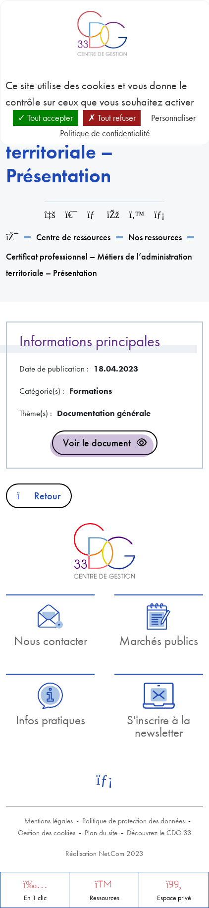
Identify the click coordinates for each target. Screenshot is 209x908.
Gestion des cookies (46, 833)
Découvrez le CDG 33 (159, 833)
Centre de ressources (73, 237)
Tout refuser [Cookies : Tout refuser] (112, 117)
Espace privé (174, 898)
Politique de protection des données (133, 821)
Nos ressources (155, 237)
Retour (39, 495)
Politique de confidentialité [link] (105, 133)
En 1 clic (35, 898)
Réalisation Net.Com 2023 (104, 853)
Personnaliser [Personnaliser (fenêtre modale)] (173, 117)
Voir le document (97, 442)
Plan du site (101, 833)
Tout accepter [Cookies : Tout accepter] (45, 117)
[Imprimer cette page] (71, 215)
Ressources (104, 898)
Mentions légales (48, 821)
